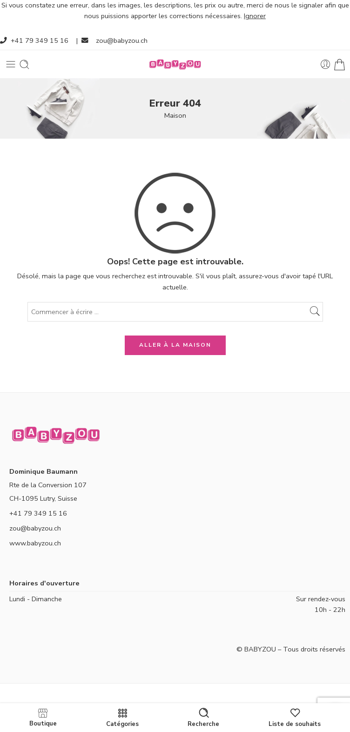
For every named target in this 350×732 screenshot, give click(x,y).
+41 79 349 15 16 (39, 40)
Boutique (43, 717)
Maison (175, 115)
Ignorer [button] (255, 15)
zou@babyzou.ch (122, 40)
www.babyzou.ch (35, 543)
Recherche (203, 717)
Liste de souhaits (295, 717)
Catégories (122, 717)
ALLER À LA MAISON (175, 345)
